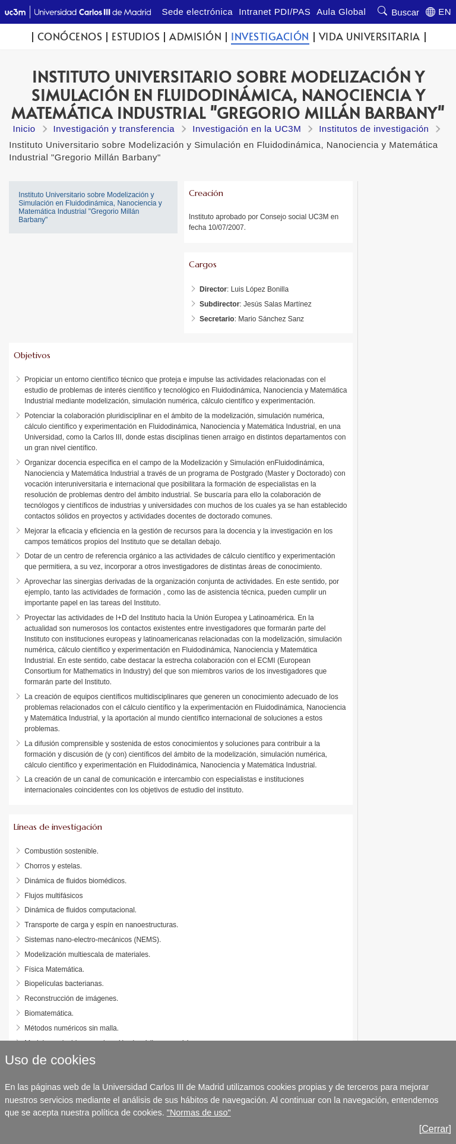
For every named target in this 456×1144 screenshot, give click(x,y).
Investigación (270, 36)
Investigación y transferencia (114, 129)
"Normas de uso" (199, 1112)
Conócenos (70, 36)
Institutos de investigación (374, 129)
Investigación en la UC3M (246, 129)
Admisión (195, 36)
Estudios (136, 36)
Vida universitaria (369, 36)
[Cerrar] (435, 1129)
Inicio (24, 129)
